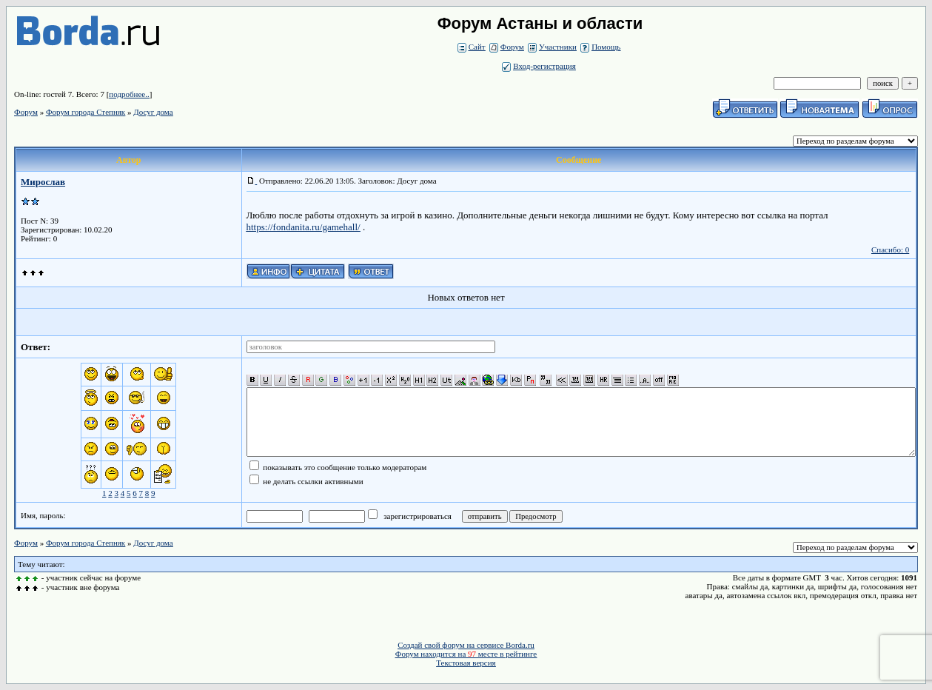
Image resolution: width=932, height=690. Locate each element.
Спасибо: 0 (890, 249)
